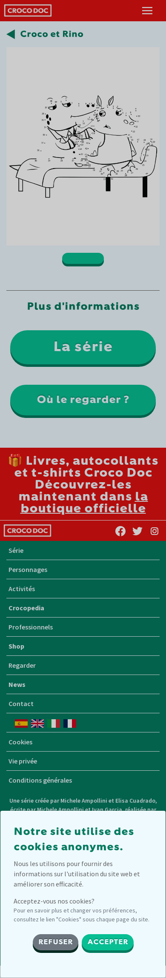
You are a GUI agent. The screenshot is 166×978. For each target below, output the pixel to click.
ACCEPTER (107, 942)
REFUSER (55, 942)
